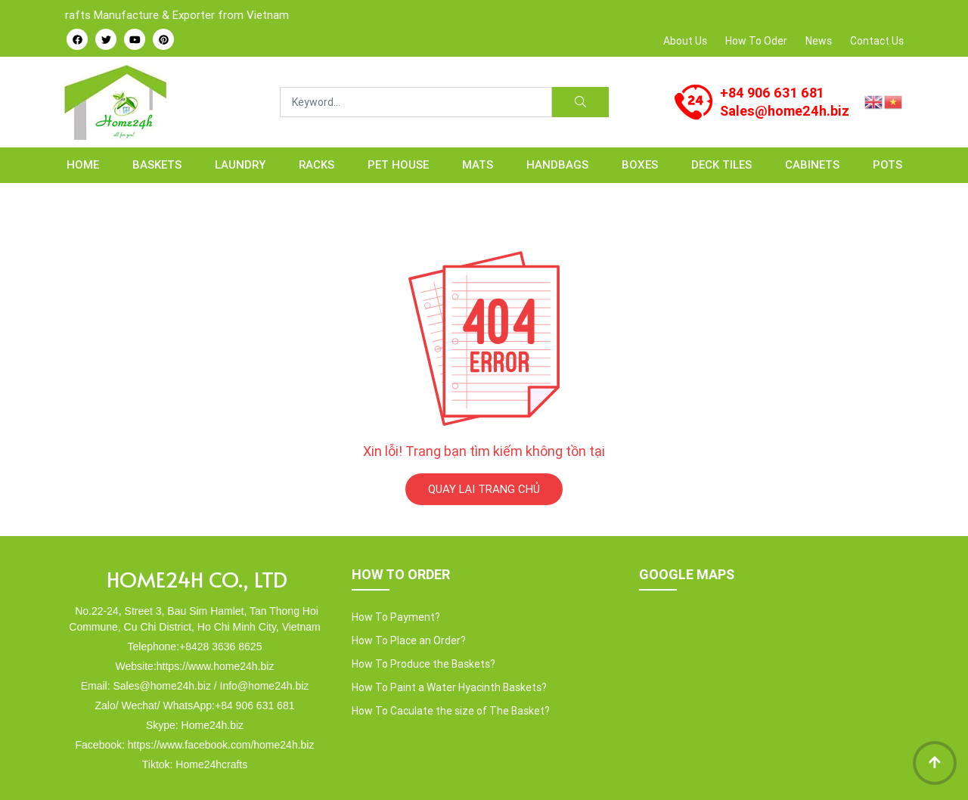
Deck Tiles (721, 164)
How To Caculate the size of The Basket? (451, 711)
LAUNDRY (240, 164)
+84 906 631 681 (772, 92)
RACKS (316, 164)
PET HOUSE (398, 164)
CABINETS (812, 164)
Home (83, 164)
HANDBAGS (557, 164)
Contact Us (877, 41)
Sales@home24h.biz (784, 110)
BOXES (640, 164)
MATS (477, 164)
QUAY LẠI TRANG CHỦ (484, 489)
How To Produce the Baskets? (423, 664)
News (818, 41)
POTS (887, 164)
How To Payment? (396, 617)
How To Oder (756, 41)
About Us (685, 41)
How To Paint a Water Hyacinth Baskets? (449, 687)
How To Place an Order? (409, 640)
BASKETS (157, 164)
